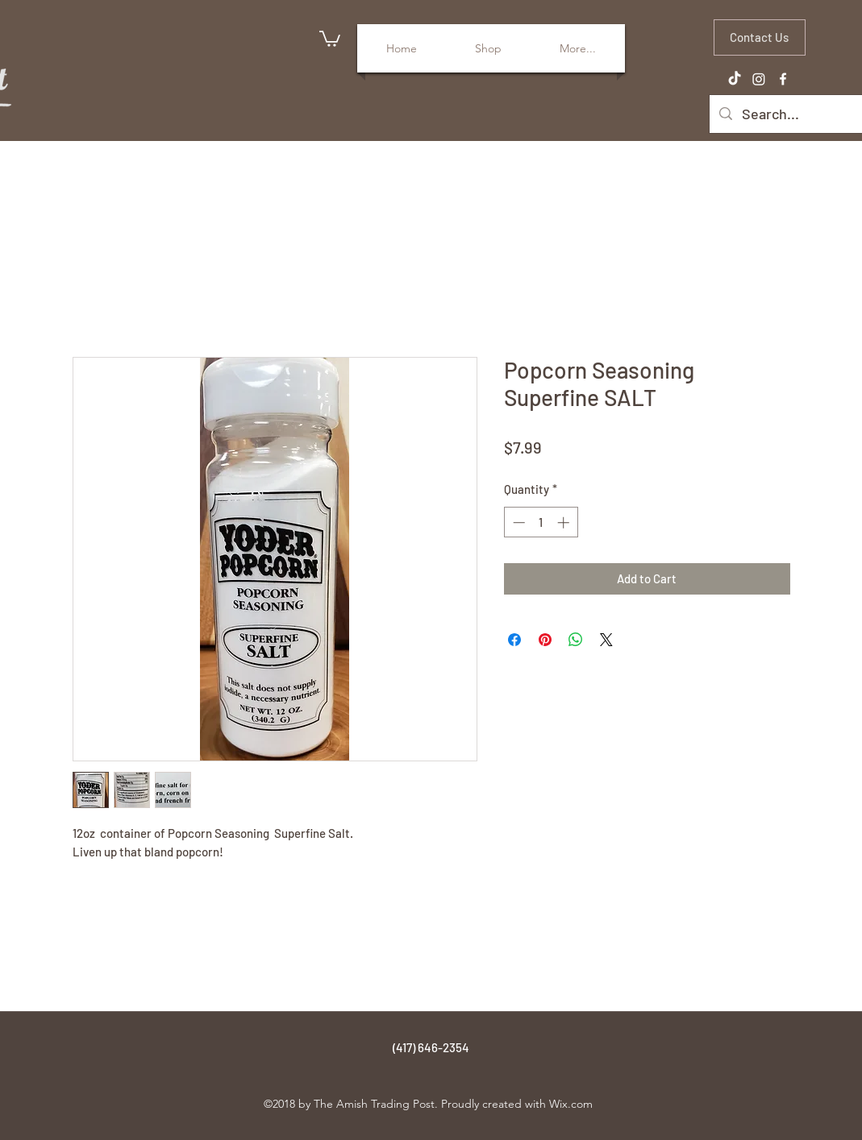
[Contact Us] (760, 37)
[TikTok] (735, 79)
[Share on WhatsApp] (575, 639)
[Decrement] (517, 522)
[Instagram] (759, 79)
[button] (329, 38)
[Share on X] (606, 639)
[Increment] (565, 522)
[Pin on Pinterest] (545, 639)
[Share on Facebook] (514, 639)
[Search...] (794, 114)
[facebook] (783, 79)
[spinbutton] (540, 522)
